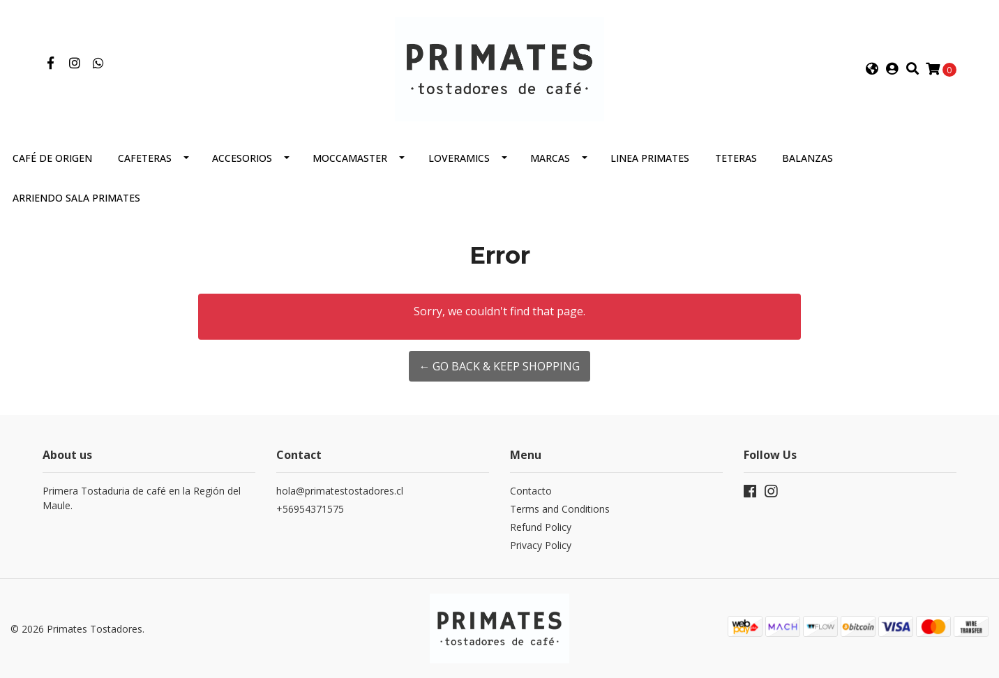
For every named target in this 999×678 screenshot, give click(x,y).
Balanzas (807, 158)
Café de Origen (52, 158)
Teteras (736, 158)
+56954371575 (310, 508)
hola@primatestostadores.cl (339, 490)
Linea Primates (649, 158)
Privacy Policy (540, 545)
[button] (872, 69)
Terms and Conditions (560, 508)
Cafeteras (145, 158)
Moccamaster (350, 158)
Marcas (550, 158)
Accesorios (242, 158)
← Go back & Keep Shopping (499, 366)
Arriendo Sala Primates (76, 197)
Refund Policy (540, 527)
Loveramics (459, 158)
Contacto (531, 490)
